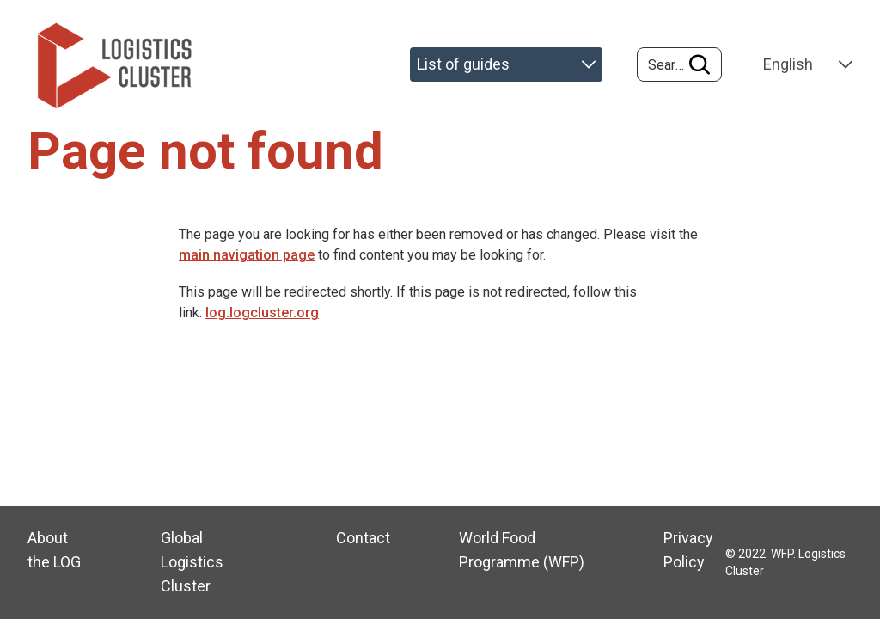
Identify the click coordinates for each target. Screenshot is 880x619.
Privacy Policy (688, 550)
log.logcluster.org (262, 312)
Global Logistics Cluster (192, 562)
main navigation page (247, 255)
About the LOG (54, 550)
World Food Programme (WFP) (521, 550)
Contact (363, 538)
